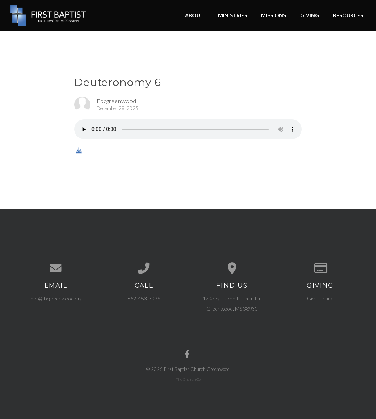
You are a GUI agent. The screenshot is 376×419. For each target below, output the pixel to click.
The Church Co (188, 379)
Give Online (320, 298)
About (194, 15)
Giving (309, 15)
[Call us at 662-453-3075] (144, 268)
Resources (348, 15)
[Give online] (320, 268)
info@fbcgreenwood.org (55, 298)
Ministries (232, 15)
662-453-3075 (143, 298)
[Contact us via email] (55, 268)
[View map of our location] (232, 268)
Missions (273, 15)
